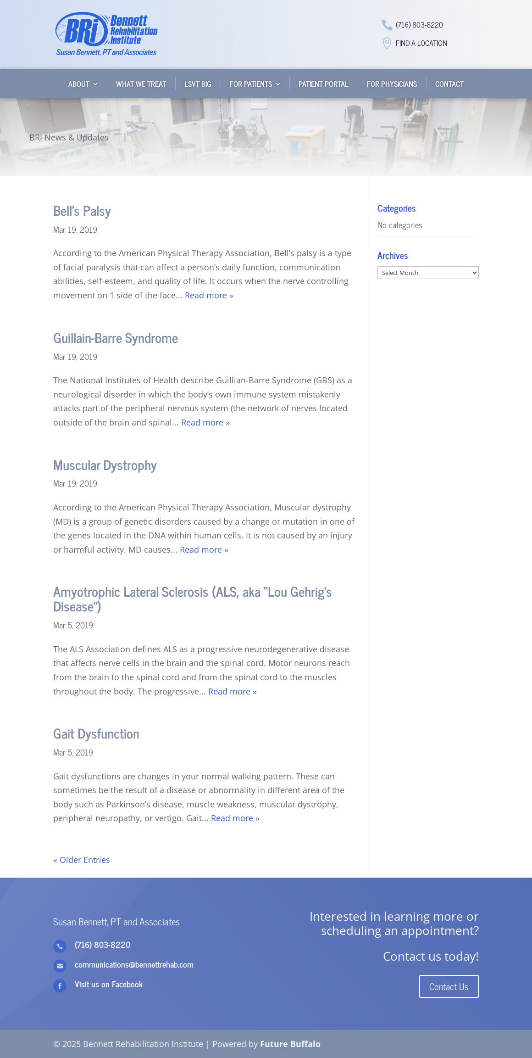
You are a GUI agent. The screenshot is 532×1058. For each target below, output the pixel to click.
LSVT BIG (197, 84)
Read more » (209, 295)
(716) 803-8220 (419, 24)
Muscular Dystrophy (105, 464)
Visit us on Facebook (109, 984)
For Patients (251, 84)
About (78, 84)
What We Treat (141, 84)
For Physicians (392, 84)
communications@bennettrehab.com (134, 964)
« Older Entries (81, 859)
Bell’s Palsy (82, 210)
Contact (449, 84)
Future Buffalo (290, 1043)
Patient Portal (324, 84)
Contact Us (449, 986)
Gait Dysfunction (96, 733)
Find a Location (421, 43)
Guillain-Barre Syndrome (115, 337)
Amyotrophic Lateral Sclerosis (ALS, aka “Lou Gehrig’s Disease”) (192, 598)
